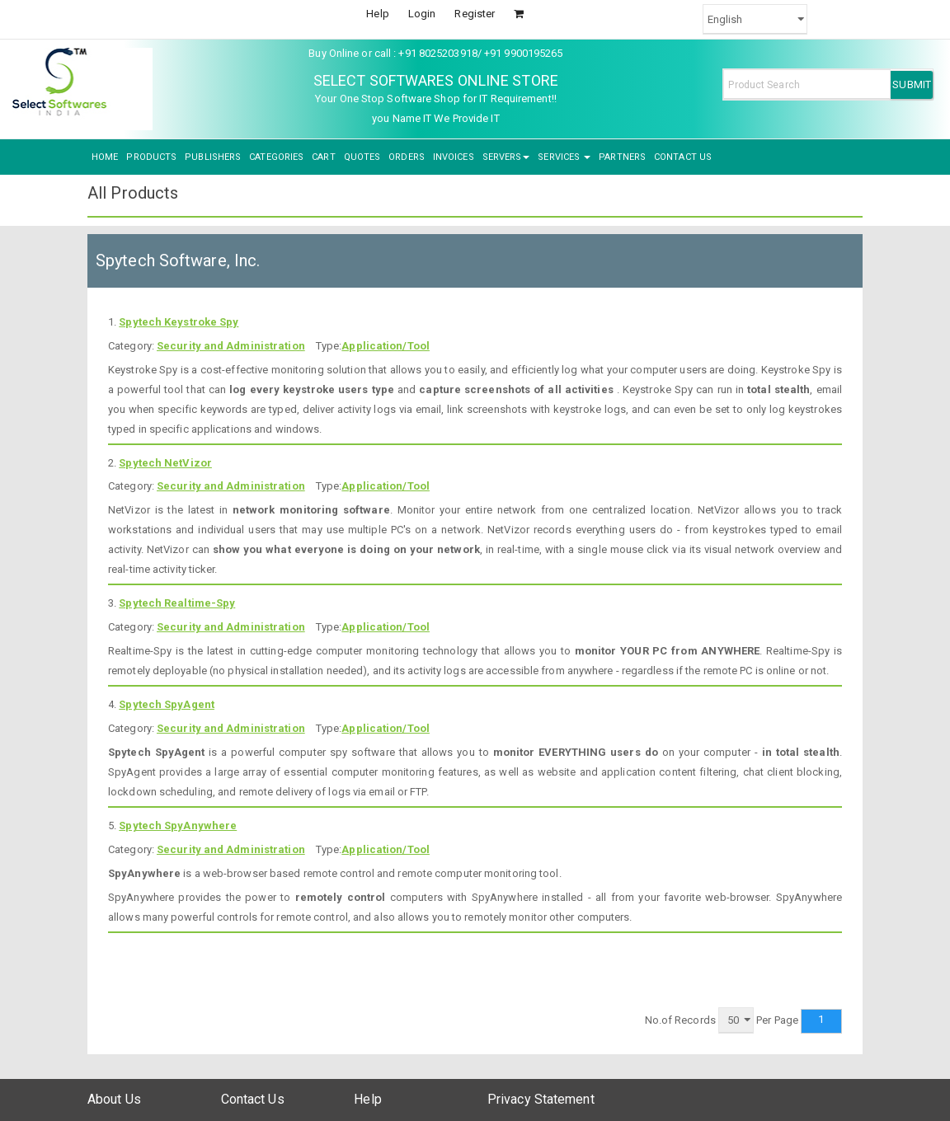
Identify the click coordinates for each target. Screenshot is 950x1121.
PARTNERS (622, 157)
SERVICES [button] (564, 157)
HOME (105, 157)
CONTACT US (683, 157)
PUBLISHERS (213, 157)
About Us (114, 1099)
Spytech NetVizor (165, 463)
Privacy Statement (541, 1099)
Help (377, 13)
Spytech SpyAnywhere (178, 825)
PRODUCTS (151, 157)
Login (422, 13)
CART (323, 157)
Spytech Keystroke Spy (178, 322)
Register (474, 13)
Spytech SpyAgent (166, 704)
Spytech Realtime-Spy (177, 603)
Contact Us (253, 1099)
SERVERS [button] (506, 157)
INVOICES (453, 157)
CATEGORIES (276, 157)
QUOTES (362, 157)
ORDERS (406, 157)
